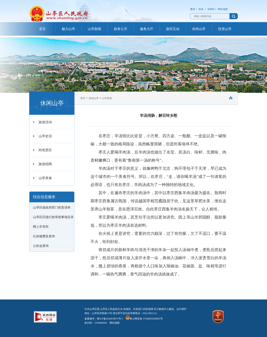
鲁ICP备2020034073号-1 (110, 318)
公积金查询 (41, 246)
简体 (200, 9)
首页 (42, 29)
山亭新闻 (94, 29)
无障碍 (211, 9)
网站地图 (223, 9)
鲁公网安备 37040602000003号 (144, 318)
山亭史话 (45, 136)
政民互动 (172, 29)
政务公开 (120, 29)
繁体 (192, 9)
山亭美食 (45, 178)
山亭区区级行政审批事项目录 (53, 217)
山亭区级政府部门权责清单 (52, 207)
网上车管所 (41, 226)
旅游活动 (45, 122)
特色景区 (45, 150)
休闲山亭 (198, 29)
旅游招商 (45, 164)
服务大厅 (146, 29)
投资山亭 (225, 29)
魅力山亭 (68, 29)
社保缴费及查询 (44, 236)
